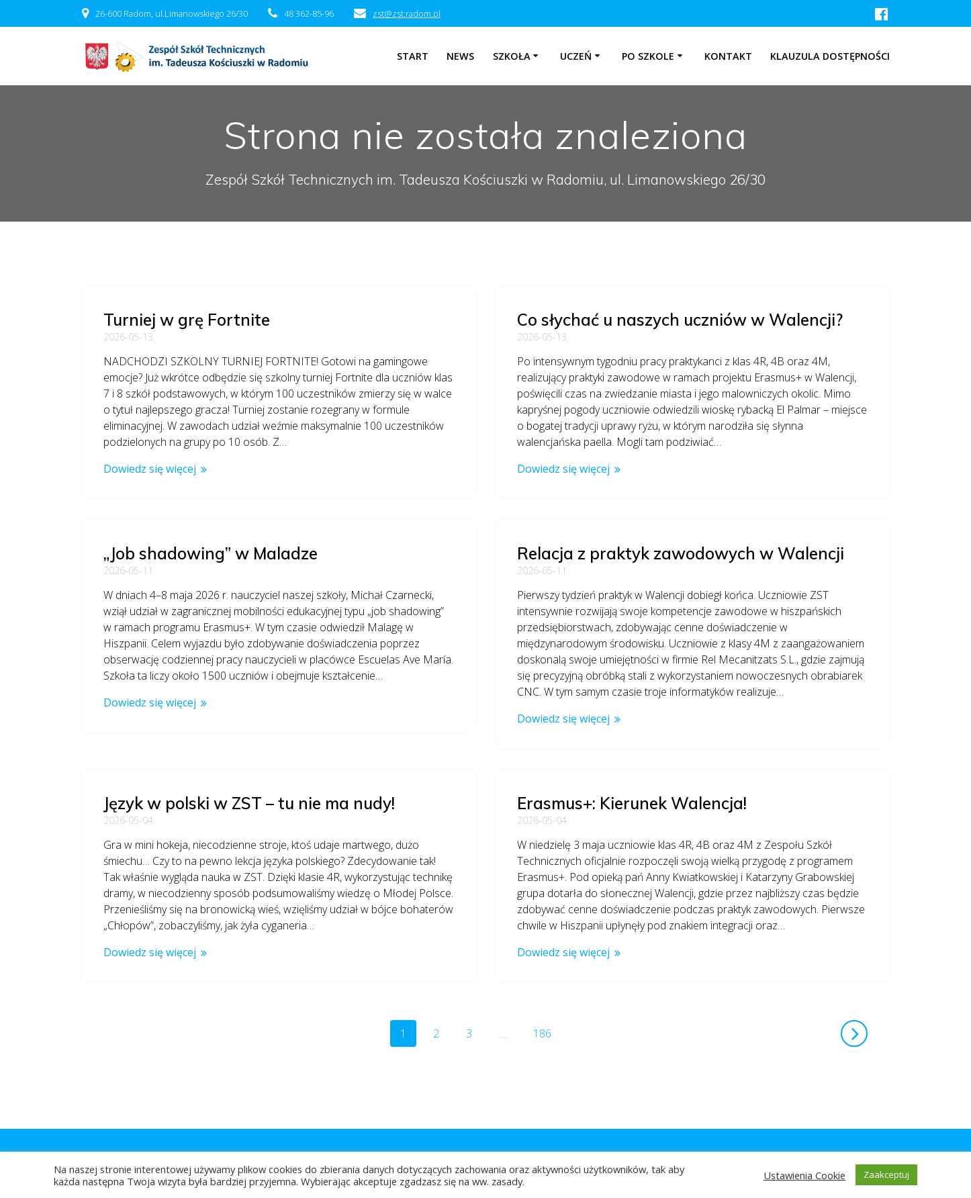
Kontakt (728, 56)
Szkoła (511, 56)
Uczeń (576, 56)
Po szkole (648, 56)
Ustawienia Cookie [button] (804, 1175)
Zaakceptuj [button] (886, 1174)
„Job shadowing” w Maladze (210, 553)
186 (547, 1033)
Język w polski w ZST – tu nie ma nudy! (249, 787)
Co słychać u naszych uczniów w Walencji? (680, 320)
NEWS (460, 56)
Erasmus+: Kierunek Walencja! (632, 803)
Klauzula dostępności (830, 56)
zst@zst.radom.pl (407, 13)
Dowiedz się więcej (149, 468)
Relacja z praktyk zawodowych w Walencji (680, 553)
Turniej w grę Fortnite (186, 320)
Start (412, 56)
